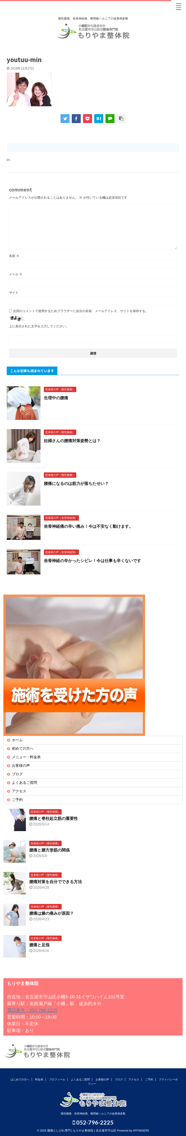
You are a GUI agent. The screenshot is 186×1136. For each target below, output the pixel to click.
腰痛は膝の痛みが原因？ (51, 913)
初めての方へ (23, 748)
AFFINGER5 (141, 1130)
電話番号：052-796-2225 (32, 1010)
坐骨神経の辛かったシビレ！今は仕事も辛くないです (92, 560)
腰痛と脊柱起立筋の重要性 (53, 818)
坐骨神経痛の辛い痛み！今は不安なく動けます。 (88, 526)
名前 (14, 256)
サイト (13, 292)
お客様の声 (21, 765)
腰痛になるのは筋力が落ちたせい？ (76, 483)
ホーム (17, 740)
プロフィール (57, 1079)
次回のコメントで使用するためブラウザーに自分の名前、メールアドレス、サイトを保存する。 (80, 311)
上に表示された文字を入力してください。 (39, 326)
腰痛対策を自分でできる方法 (55, 882)
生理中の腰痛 (56, 398)
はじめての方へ (20, 1079)
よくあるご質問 (24, 782)
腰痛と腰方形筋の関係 (49, 850)
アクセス (19, 791)
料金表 (39, 1079)
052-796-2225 (93, 1122)
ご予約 (17, 799)
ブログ (17, 774)
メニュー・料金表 (26, 757)
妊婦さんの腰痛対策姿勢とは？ (72, 441)
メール (15, 274)
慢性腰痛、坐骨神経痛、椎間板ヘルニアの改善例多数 (93, 1113)
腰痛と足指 (39, 945)
